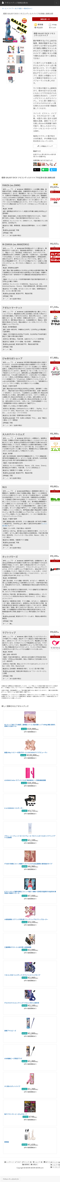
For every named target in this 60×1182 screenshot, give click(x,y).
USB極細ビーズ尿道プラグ (13, 1058)
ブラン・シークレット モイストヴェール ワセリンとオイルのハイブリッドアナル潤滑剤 (29, 836)
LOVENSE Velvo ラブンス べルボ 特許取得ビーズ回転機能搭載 (25, 780)
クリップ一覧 (26, 1162)
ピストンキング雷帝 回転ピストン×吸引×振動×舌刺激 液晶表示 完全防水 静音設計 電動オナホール (30, 892)
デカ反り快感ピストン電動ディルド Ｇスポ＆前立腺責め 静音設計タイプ (28, 864)
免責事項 (26, 1164)
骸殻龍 (6, 1142)
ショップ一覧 (37, 1162)
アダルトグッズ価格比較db (15, 2)
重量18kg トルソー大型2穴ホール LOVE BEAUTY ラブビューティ (26, 752)
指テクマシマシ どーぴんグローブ (15, 1114)
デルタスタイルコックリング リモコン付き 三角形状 (21, 1003)
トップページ (9, 1162)
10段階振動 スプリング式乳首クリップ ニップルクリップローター (26, 919)
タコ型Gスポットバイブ (12, 1086)
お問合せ (34, 1164)
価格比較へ (45, 19)
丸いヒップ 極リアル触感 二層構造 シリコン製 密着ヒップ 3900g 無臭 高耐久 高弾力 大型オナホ (29, 725)
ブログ (18, 1162)
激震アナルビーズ (10, 1031)
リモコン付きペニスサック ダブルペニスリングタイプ (22, 975)
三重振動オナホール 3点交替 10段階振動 (17, 947)
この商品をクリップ (45, 146)
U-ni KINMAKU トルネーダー (13, 808)
